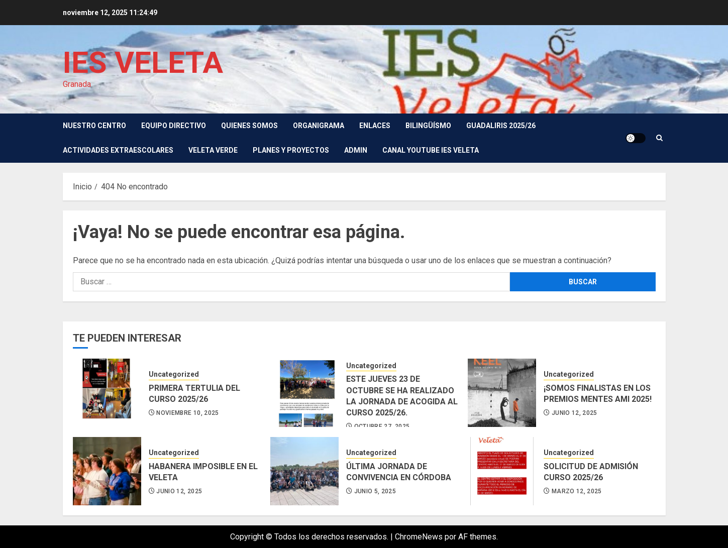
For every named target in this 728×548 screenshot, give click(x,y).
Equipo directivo (173, 126)
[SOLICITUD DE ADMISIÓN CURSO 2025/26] (502, 471)
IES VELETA (143, 62)
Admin (355, 150)
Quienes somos (249, 126)
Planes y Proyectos (291, 150)
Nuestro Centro (94, 126)
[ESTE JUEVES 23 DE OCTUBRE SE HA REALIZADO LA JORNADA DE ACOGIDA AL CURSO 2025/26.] (304, 393)
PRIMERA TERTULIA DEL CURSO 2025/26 (194, 393)
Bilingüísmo (428, 126)
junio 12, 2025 (574, 412)
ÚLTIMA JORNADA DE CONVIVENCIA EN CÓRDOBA (398, 472)
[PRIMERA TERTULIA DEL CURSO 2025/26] (107, 393)
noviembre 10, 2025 (187, 412)
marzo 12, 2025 (577, 491)
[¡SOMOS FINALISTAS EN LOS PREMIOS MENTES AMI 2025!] (502, 393)
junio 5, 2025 (375, 491)
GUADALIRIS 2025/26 (501, 126)
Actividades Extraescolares (118, 150)
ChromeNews (419, 536)
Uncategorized (174, 374)
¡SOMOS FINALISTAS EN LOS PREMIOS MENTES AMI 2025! (598, 393)
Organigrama (318, 126)
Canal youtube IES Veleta (430, 150)
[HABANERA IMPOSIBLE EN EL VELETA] (107, 471)
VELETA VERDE (213, 150)
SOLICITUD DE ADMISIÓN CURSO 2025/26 (591, 472)
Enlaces (374, 126)
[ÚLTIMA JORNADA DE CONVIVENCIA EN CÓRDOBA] (304, 471)
